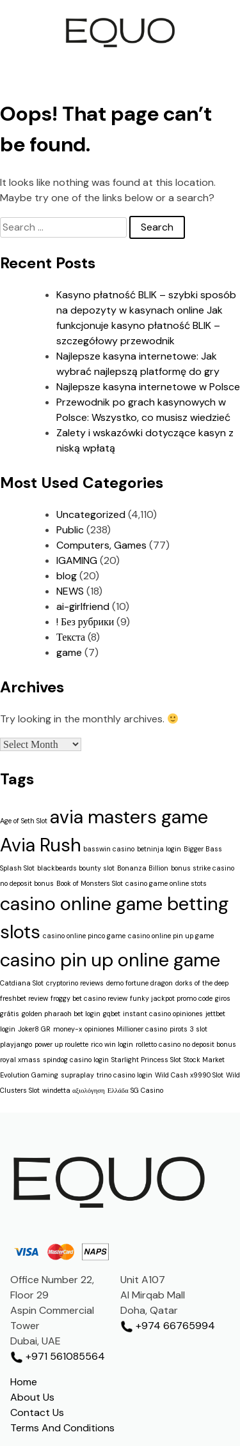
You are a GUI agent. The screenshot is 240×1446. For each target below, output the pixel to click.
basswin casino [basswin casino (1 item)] (108, 848)
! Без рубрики (85, 621)
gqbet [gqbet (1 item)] (111, 1013)
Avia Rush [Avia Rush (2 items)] (40, 845)
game (69, 652)
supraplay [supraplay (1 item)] (77, 1074)
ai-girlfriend (82, 606)
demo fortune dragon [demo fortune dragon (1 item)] (139, 982)
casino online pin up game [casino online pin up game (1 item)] (171, 935)
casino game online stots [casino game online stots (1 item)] (166, 883)
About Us (32, 1397)
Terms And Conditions (62, 1428)
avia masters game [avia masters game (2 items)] (129, 817)
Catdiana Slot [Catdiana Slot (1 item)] (22, 982)
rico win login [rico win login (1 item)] (112, 1044)
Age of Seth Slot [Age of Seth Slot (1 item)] (23, 820)
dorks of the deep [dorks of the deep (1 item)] (201, 982)
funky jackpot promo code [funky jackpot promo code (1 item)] (171, 998)
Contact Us (37, 1412)
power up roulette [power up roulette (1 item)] (61, 1044)
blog (66, 575)
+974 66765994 (167, 1325)
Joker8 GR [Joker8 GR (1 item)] (34, 1028)
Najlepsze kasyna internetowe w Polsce (148, 386)
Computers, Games (101, 545)
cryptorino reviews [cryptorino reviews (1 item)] (75, 982)
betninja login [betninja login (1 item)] (159, 848)
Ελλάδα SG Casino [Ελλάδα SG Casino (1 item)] (135, 1090)
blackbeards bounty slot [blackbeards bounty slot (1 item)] (76, 868)
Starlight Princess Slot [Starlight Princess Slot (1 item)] (146, 1059)
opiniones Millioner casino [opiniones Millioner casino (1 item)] (125, 1028)
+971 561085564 (57, 1356)
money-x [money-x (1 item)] (67, 1028)
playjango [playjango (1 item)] (16, 1044)
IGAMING (76, 560)
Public (70, 530)
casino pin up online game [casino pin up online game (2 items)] (110, 960)
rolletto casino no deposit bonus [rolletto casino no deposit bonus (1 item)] (186, 1044)
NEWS (70, 591)
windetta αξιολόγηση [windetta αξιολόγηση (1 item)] (73, 1090)
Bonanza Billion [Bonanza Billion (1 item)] (142, 868)
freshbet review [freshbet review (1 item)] (24, 998)
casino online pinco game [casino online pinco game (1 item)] (84, 935)
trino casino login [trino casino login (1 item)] (124, 1074)
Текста (70, 637)
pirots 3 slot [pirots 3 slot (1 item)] (188, 1028)
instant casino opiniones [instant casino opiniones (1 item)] (163, 1013)
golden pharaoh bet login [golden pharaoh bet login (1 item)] (61, 1013)
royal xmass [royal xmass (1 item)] (20, 1059)
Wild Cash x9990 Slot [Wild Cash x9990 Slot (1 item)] (189, 1074)
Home (23, 1382)
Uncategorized (90, 514)
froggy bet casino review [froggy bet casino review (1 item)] (89, 998)
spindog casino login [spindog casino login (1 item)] (76, 1059)
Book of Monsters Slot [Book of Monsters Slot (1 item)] (89, 883)
